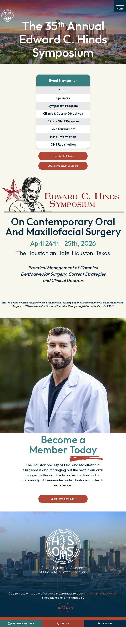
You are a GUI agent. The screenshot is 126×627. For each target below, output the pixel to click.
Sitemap (92, 593)
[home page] (7, 15)
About (63, 90)
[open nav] (120, 6)
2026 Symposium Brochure (63, 165)
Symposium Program (63, 106)
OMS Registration (63, 144)
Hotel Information (63, 137)
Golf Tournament (63, 129)
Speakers (63, 98)
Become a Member (63, 498)
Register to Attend (63, 156)
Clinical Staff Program (63, 121)
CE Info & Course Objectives (63, 114)
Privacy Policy (109, 593)
